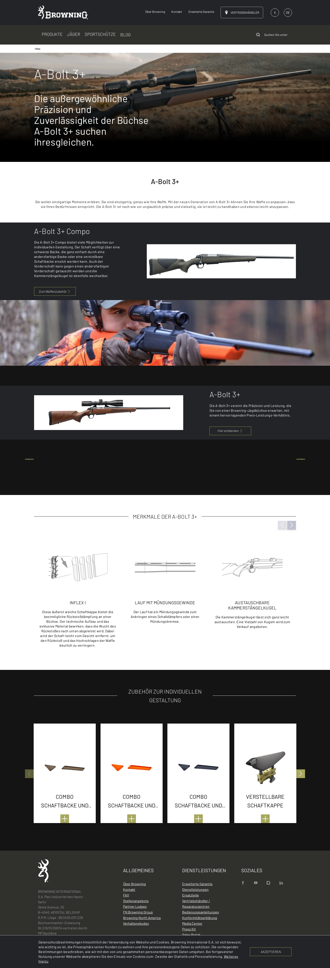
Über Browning (134, 884)
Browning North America (142, 918)
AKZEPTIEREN (271, 952)
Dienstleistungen (195, 889)
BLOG (125, 34)
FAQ (126, 895)
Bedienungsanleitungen (200, 912)
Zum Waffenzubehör (55, 291)
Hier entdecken (230, 431)
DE (288, 12)
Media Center (192, 923)
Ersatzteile (190, 895)
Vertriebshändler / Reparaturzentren (196, 903)
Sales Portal (191, 935)
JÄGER (73, 34)
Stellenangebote (136, 901)
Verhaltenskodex (136, 923)
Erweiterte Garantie (197, 884)
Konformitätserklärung (199, 918)
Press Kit (189, 929)
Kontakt (129, 889)
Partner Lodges (135, 906)
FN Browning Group (138, 912)
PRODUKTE (52, 34)
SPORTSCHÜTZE (100, 34)
